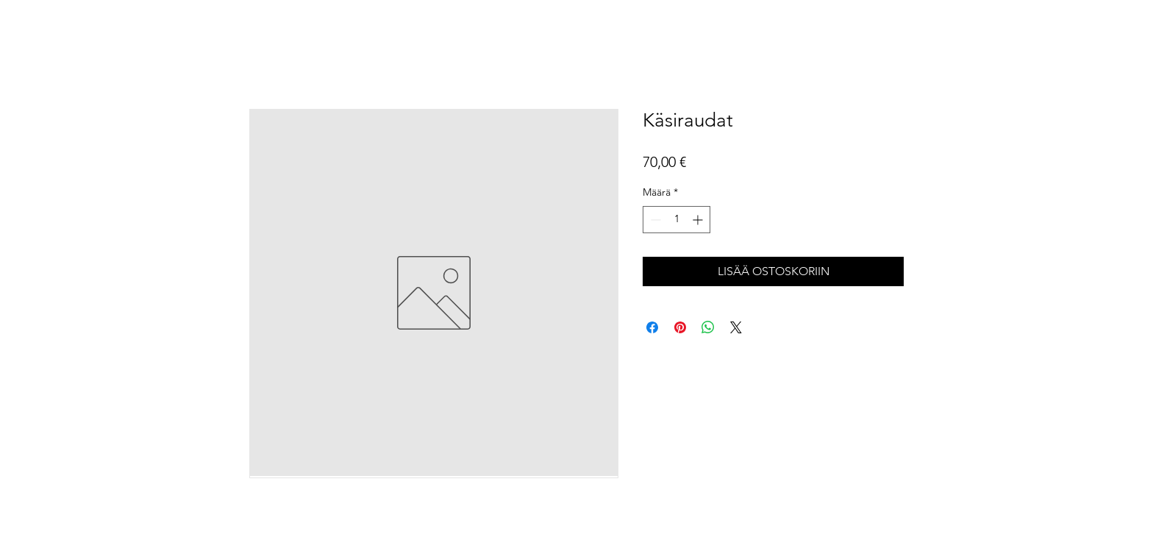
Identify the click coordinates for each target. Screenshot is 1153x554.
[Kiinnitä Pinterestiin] (680, 327)
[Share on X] (736, 327)
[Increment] (699, 219)
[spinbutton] (676, 219)
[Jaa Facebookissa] (652, 327)
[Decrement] (654, 219)
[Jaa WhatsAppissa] (708, 327)
